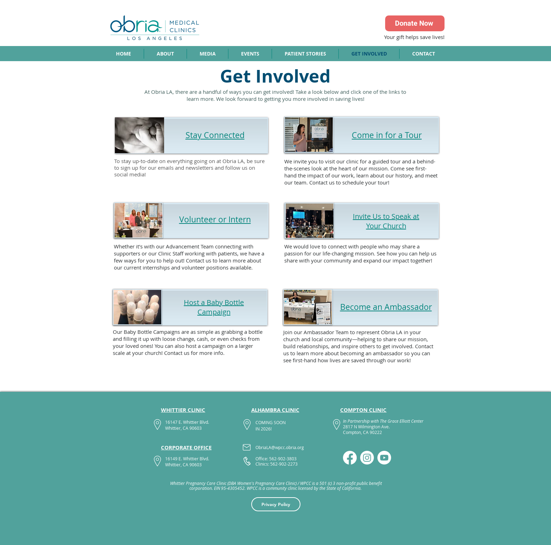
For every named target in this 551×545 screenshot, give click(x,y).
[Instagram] (367, 458)
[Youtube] (384, 458)
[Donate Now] (415, 23)
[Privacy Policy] (275, 504)
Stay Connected (215, 135)
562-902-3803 (283, 458)
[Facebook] (350, 458)
